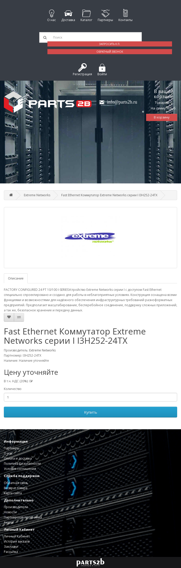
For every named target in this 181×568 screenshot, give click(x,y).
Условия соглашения (20, 469)
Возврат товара (15, 488)
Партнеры (11, 448)
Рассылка (11, 552)
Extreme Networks (37, 195)
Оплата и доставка (18, 458)
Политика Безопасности (22, 463)
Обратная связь (16, 483)
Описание (16, 278)
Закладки (11, 546)
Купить (90, 412)
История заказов (16, 541)
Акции (8, 522)
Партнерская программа (23, 517)
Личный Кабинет (17, 536)
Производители (16, 507)
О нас (8, 453)
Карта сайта (13, 493)
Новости (10, 512)
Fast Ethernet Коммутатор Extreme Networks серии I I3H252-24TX (109, 195)
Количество (13, 389)
